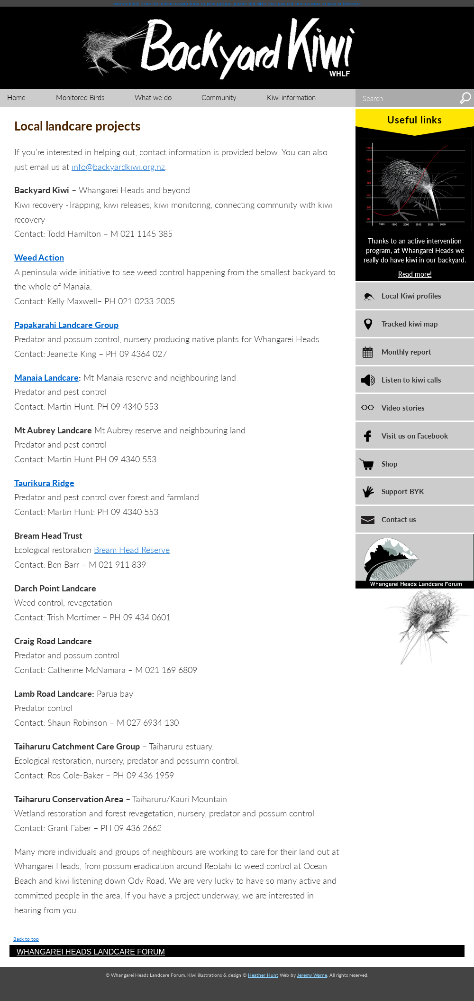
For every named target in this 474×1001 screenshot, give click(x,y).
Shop (390, 463)
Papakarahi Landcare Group (66, 324)
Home (16, 97)
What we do (153, 97)
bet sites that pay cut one (275, 3)
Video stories (403, 407)
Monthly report (406, 351)
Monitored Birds (80, 97)
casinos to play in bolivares (333, 3)
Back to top (26, 939)
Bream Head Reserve (132, 549)
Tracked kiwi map (410, 323)
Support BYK (403, 491)
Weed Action (39, 257)
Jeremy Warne (312, 975)
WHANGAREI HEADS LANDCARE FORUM (91, 952)
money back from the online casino (150, 3)
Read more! (415, 274)
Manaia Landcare (46, 377)
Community (219, 97)
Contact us (399, 519)
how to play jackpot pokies (218, 3)
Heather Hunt (263, 975)
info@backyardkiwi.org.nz (118, 166)
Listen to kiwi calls (411, 379)
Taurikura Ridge (44, 482)
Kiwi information (291, 97)
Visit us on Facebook (415, 435)
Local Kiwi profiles (411, 295)
